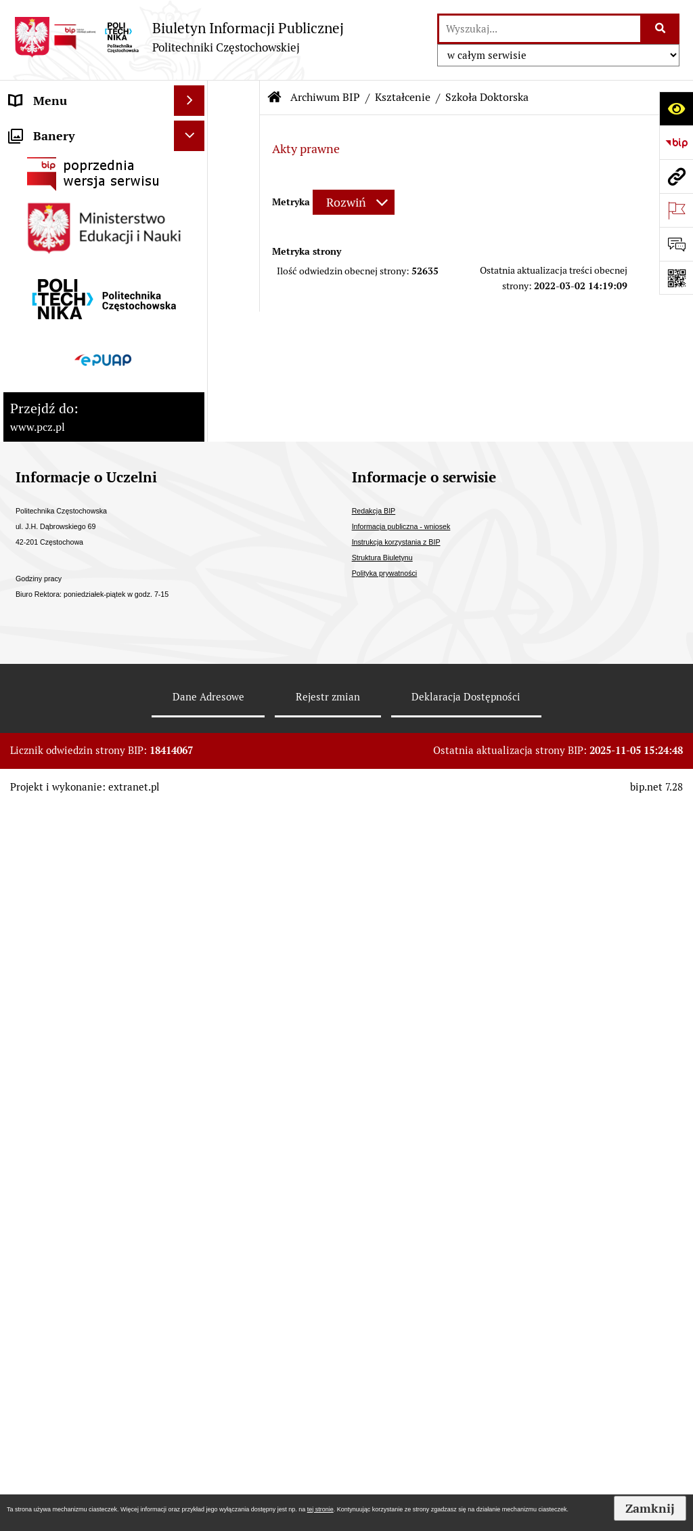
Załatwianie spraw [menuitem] (58, 558)
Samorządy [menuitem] (39, 283)
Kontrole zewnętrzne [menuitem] (66, 405)
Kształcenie (402, 97)
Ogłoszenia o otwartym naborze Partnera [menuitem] (72, 628)
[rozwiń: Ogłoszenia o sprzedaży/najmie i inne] (192, 668)
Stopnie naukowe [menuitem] (55, 344)
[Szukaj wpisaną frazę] (660, 29)
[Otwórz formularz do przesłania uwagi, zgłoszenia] (676, 244)
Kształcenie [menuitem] (40, 253)
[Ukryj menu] (189, 100)
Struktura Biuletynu (382, 1283)
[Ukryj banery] (189, 861)
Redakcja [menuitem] (33, 826)
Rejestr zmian (328, 1422)
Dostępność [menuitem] (41, 497)
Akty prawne (306, 148)
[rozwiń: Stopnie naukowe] (192, 345)
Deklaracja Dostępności (465, 1422)
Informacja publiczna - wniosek (401, 1252)
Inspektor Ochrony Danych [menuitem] (82, 765)
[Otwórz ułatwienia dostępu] (676, 108)
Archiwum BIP (325, 97)
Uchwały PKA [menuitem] (45, 314)
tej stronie (320, 1509)
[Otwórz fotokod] (676, 278)
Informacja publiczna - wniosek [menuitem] (69, 725)
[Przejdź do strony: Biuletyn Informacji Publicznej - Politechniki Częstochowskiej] (179, 37)
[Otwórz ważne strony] (676, 210)
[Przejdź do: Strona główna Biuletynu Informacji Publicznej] (274, 97)
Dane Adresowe (208, 1422)
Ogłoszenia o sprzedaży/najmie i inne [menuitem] (73, 677)
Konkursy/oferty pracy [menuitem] (69, 588)
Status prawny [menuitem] (48, 131)
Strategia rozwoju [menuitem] (56, 161)
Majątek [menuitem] (31, 436)
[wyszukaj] (539, 29)
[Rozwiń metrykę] (354, 202)
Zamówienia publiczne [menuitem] (70, 527)
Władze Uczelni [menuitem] (51, 192)
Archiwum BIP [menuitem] (48, 795)
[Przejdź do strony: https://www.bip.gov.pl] (676, 142)
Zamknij (650, 1508)
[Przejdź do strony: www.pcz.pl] (676, 176)
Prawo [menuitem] (26, 466)
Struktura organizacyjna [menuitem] (74, 222)
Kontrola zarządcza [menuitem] (61, 375)
